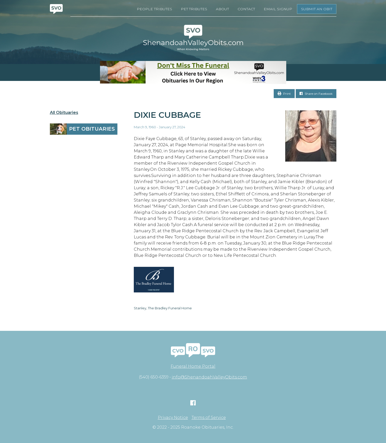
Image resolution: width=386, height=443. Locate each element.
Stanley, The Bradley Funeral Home (163, 308)
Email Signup (278, 9)
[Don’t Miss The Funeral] (193, 72)
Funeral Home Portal (193, 366)
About (222, 9)
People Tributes (154, 9)
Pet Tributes (194, 9)
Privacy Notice (173, 417)
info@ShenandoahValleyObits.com (209, 377)
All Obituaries (64, 112)
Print (284, 94)
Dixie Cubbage (167, 115)
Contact (246, 9)
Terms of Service (209, 417)
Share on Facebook (316, 94)
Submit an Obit (316, 9)
